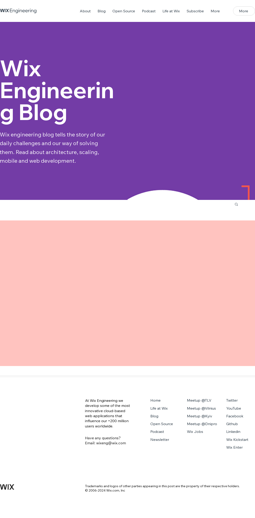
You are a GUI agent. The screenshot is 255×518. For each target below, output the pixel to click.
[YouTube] (240, 408)
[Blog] (164, 416)
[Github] (240, 424)
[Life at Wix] (164, 408)
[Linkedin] (240, 432)
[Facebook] (240, 416)
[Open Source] (164, 424)
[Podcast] (164, 432)
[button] (244, 11)
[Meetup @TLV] (203, 400)
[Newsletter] (164, 440)
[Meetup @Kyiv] (203, 416)
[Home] (164, 400)
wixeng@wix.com (111, 443)
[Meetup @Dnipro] (203, 424)
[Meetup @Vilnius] (203, 408)
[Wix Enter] (240, 447)
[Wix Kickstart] (240, 440)
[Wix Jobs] (203, 432)
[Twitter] (240, 400)
